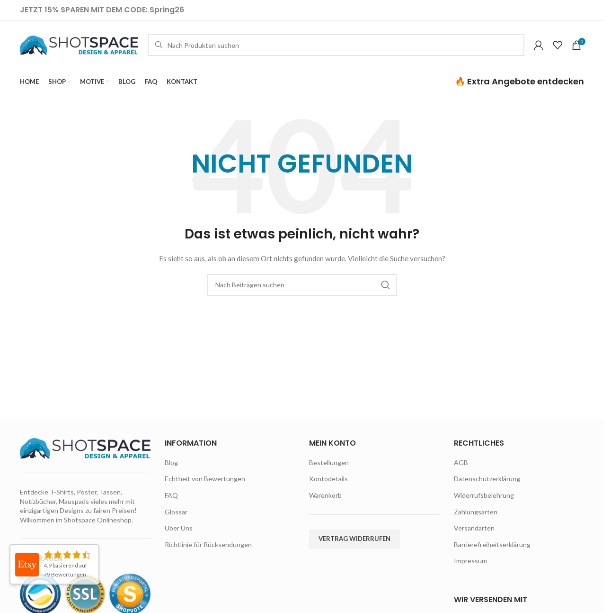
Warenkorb (325, 495)
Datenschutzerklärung (487, 479)
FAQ (171, 495)
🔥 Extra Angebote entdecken (519, 81)
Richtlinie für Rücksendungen (208, 544)
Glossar (176, 512)
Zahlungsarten (475, 512)
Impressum (470, 561)
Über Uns (179, 528)
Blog (171, 462)
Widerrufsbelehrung (484, 495)
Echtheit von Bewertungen (205, 479)
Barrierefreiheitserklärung (492, 544)
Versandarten (474, 528)
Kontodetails (328, 479)
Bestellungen (329, 462)
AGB (461, 462)
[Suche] (336, 45)
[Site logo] (79, 44)
